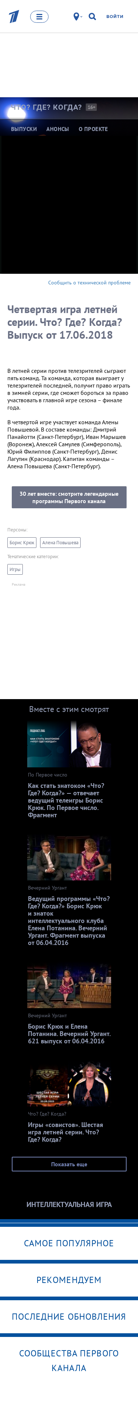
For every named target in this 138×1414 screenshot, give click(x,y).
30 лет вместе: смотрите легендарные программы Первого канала (69, 497)
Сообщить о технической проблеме (89, 282)
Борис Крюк (22, 542)
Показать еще (69, 1164)
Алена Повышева (60, 542)
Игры (15, 569)
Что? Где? (46, 107)
